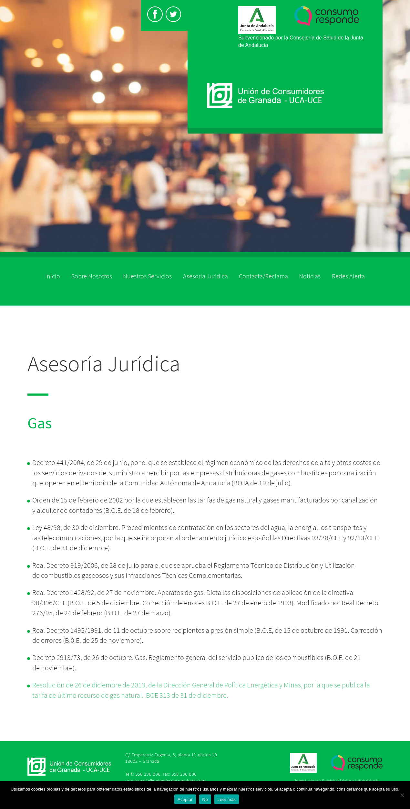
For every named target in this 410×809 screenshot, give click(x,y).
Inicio (52, 276)
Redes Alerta (348, 276)
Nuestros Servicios (147, 276)
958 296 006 (147, 774)
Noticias (310, 276)
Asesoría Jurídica (205, 276)
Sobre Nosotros (91, 276)
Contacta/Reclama (263, 276)
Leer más (227, 799)
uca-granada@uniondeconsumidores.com (165, 780)
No (205, 799)
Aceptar (185, 799)
